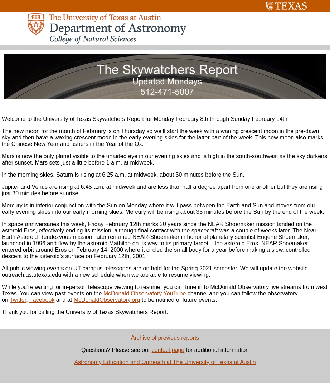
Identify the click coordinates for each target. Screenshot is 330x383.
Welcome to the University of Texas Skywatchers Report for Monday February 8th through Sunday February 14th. (145, 119)
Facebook (41, 300)
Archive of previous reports (165, 338)
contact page (168, 350)
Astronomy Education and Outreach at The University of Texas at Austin (165, 362)
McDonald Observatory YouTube (144, 293)
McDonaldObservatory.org (107, 300)
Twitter (18, 300)
